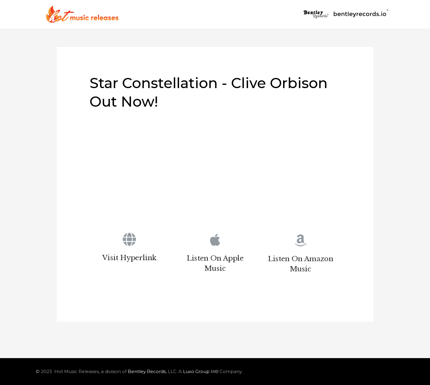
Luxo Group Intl (200, 371)
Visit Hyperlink (129, 259)
